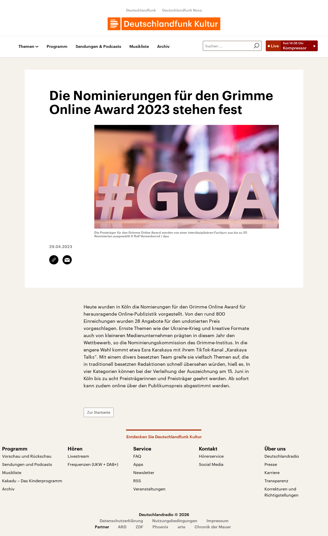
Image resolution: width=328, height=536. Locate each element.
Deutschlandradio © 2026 (164, 514)
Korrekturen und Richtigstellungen (281, 491)
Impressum (218, 520)
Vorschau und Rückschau (27, 456)
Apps (138, 464)
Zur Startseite (98, 412)
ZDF (139, 526)
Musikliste (139, 46)
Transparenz (276, 480)
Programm (57, 46)
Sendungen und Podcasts (27, 464)
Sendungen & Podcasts (98, 46)
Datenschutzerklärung (121, 520)
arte (181, 526)
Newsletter (143, 472)
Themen (26, 46)
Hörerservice (211, 456)
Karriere (272, 472)
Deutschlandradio (281, 456)
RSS (137, 480)
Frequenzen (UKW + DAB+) (93, 464)
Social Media (211, 464)
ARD (122, 526)
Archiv (163, 46)
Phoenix (160, 526)
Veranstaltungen (149, 488)
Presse (270, 464)
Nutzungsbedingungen (174, 520)
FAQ (137, 456)
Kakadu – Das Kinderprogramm (32, 480)
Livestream (78, 456)
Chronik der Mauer (212, 526)
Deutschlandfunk (141, 10)
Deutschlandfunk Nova (182, 10)
